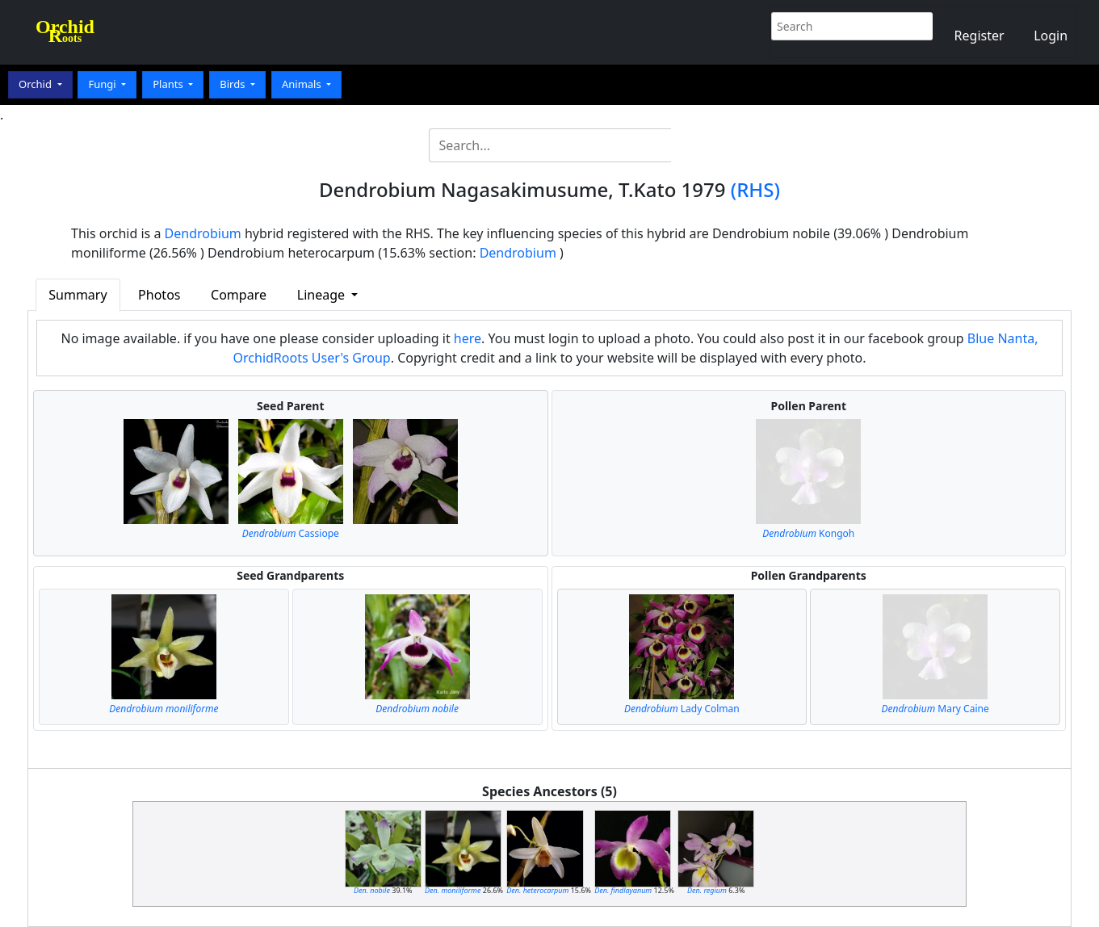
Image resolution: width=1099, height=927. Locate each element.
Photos (159, 295)
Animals (303, 84)
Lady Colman (682, 708)
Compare (238, 295)
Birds (234, 84)
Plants (169, 84)
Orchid (36, 84)
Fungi (103, 84)
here (467, 338)
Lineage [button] (322, 295)
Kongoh (808, 533)
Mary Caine (934, 708)
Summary (77, 295)
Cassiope (290, 533)
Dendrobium (203, 233)
